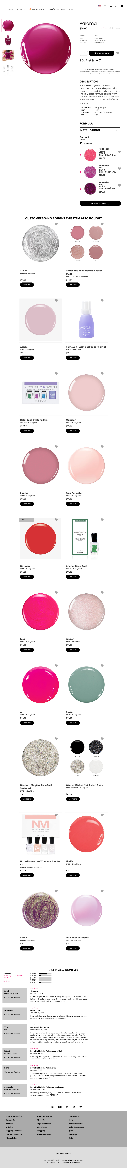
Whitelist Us (42, 1127)
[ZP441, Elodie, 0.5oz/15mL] (86, 839)
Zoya (71, 1120)
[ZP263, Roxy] (99, 188)
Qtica (71, 1131)
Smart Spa (73, 1134)
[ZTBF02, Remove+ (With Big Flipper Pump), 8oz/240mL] (86, 324)
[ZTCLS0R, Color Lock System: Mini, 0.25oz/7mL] (40, 397)
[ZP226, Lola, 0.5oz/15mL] (40, 616)
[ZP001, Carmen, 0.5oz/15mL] (40, 543)
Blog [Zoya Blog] (72, 9)
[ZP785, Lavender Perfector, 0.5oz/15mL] (86, 915)
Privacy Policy (11, 1138)
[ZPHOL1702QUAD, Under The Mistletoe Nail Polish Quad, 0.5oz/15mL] (86, 250)
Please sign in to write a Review (12, 976)
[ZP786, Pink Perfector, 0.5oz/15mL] (86, 470)
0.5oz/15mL (91, 38)
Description (89, 81)
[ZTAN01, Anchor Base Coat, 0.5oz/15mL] (86, 543)
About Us (41, 1120)
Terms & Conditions (14, 1134)
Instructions (98, 130)
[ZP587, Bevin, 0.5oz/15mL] (86, 689)
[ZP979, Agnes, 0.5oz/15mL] (40, 324)
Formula (98, 123)
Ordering (9, 1127)
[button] (100, 6)
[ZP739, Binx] (99, 172)
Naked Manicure (75, 1124)
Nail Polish (84, 103)
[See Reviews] (109, 28)
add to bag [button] (99, 53)
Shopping (41, 1131)
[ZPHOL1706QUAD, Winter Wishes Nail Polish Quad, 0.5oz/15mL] (86, 763)
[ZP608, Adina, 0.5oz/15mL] (40, 915)
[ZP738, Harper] (99, 155)
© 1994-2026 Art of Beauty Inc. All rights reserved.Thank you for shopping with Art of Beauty (63, 1161)
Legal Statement (44, 1124)
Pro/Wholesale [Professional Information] (57, 9)
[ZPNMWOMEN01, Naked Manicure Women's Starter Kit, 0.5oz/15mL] (40, 840)
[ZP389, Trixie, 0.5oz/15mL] (40, 249)
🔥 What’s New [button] (37, 9)
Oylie (71, 1138)
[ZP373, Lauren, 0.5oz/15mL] (86, 616)
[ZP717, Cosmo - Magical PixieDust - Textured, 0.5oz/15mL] (40, 764)
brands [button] (21, 9)
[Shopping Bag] (121, 6)
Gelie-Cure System (76, 1127)
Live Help (9, 1124)
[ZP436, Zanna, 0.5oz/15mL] (40, 470)
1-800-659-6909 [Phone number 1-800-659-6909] (44, 1134)
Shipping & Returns (14, 1131)
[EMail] (96, 60)
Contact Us (10, 1120)
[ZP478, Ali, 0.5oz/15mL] (40, 689)
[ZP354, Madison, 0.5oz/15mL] (86, 397)
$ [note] (102, 158)
